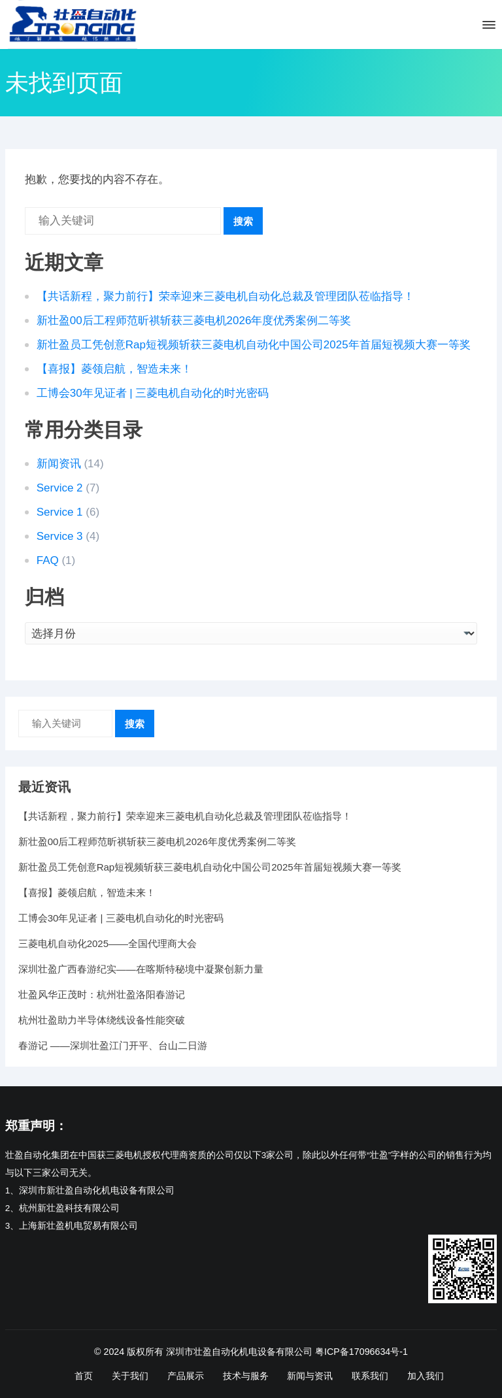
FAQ (48, 560)
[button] (488, 27)
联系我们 (370, 1376)
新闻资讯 (59, 464)
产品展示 (185, 1376)
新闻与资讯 (310, 1376)
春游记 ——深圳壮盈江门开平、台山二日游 (112, 1045)
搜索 (243, 221)
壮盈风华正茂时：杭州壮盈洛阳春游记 (101, 994)
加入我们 (425, 1376)
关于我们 (130, 1376)
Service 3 (60, 536)
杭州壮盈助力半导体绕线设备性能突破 (101, 1019)
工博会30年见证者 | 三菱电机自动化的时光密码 (153, 393)
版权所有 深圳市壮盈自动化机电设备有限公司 (219, 1351)
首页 (84, 1376)
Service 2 (60, 488)
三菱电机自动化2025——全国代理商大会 (107, 943)
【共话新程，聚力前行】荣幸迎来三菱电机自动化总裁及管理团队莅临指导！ (225, 296)
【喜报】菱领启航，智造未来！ (114, 369)
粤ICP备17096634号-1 (361, 1351)
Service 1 (60, 512)
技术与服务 (246, 1376)
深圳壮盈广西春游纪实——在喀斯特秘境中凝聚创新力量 (140, 968)
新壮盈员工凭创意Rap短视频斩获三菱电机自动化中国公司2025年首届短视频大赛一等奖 (254, 345)
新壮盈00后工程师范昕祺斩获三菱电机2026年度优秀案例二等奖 (194, 320)
